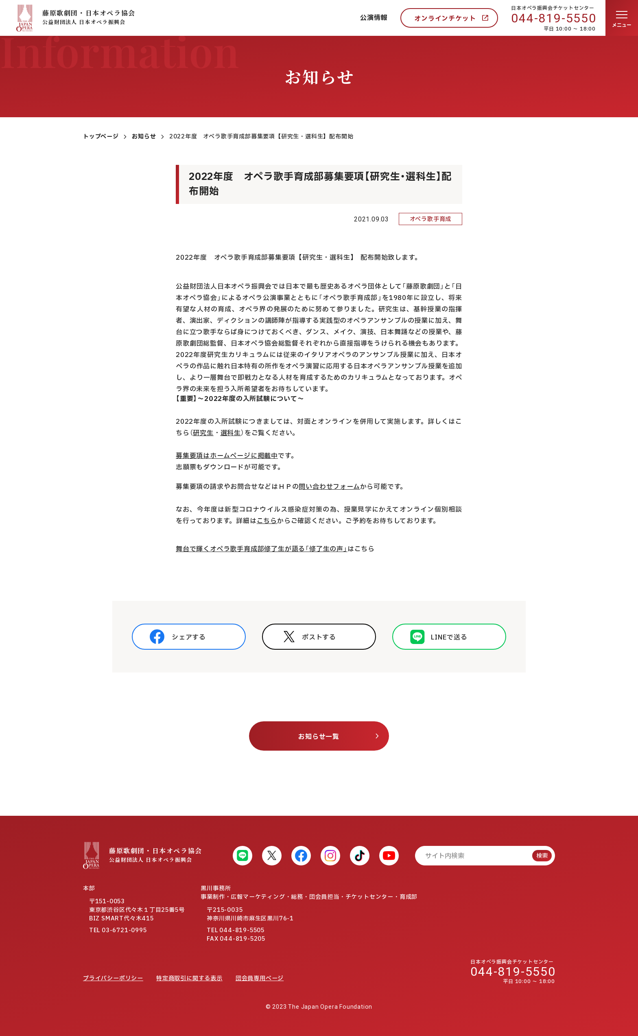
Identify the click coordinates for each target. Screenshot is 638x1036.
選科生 (231, 433)
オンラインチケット (445, 19)
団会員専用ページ (260, 978)
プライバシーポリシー (113, 978)
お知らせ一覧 (318, 737)
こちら (267, 521)
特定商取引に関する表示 (189, 978)
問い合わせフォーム (329, 487)
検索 (542, 856)
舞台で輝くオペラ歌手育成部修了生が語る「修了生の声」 (261, 549)
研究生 (203, 433)
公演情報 (373, 18)
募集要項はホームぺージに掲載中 (227, 456)
